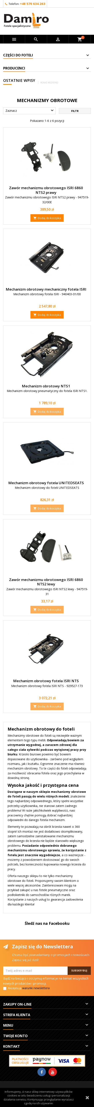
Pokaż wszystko (49, 82)
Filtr (75, 111)
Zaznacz (30, 110)
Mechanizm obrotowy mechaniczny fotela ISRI (46, 289)
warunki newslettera (36, 988)
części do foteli (57, 768)
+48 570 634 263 (32, 3)
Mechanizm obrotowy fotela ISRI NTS (46, 680)
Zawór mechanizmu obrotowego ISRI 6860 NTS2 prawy (46, 190)
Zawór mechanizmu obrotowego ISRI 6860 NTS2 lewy (46, 582)
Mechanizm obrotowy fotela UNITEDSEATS (46, 482)
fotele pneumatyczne (53, 890)
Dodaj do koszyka (47, 218)
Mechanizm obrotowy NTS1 (46, 386)
